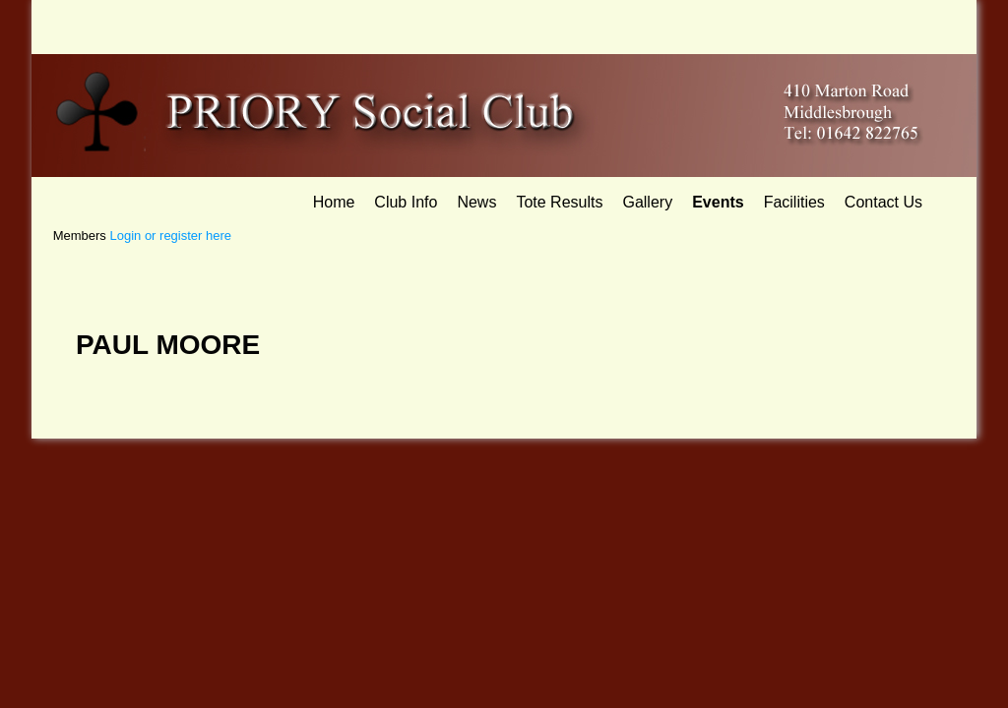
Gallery (647, 202)
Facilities (794, 202)
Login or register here (170, 235)
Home (334, 202)
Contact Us (883, 202)
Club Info (405, 202)
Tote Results (559, 202)
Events (717, 202)
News (476, 202)
